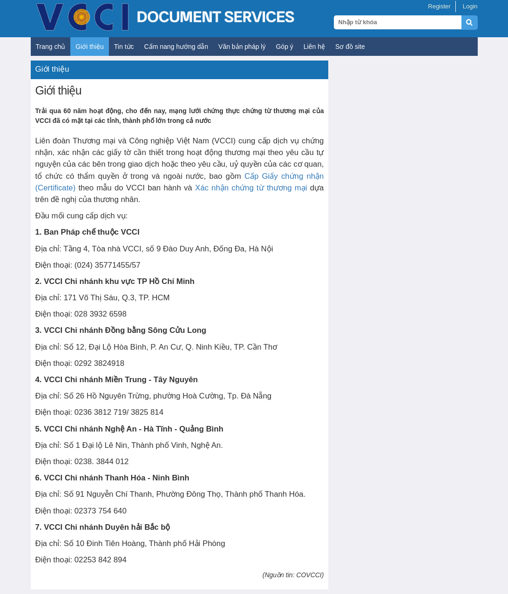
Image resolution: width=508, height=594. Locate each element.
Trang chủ (51, 46)
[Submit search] (474, 27)
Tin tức (124, 46)
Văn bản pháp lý (241, 46)
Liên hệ (314, 46)
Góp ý (284, 46)
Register (439, 6)
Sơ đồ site (350, 46)
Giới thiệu (89, 46)
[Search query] (397, 22)
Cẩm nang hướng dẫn (176, 46)
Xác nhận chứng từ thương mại (251, 187)
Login (470, 6)
